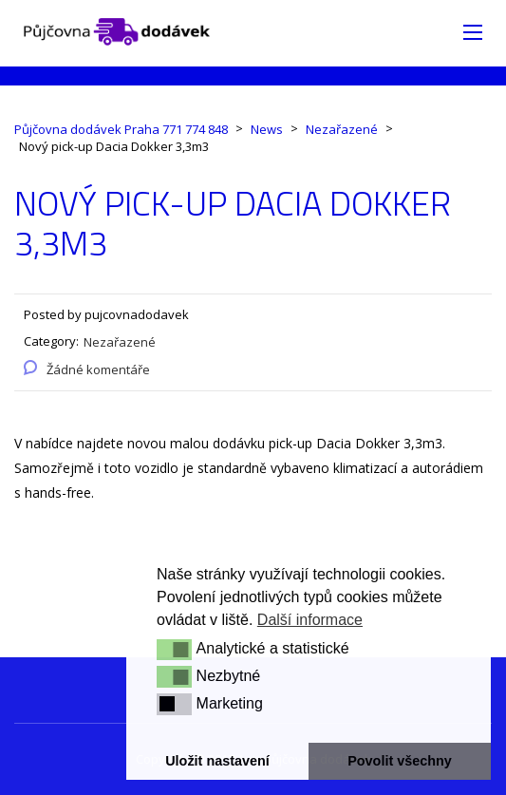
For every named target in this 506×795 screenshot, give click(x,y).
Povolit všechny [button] (399, 760)
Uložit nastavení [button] (217, 760)
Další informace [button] (310, 620)
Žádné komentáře (98, 369)
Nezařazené (120, 341)
